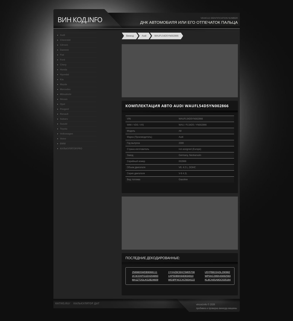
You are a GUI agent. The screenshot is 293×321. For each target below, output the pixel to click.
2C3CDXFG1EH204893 (145, 276)
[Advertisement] (179, 70)
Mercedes (65, 89)
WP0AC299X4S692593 (218, 276)
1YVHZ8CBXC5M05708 (181, 272)
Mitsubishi (65, 94)
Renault (64, 114)
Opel (62, 104)
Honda (63, 69)
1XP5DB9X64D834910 (180, 276)
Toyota (63, 128)
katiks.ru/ (62, 303)
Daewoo (64, 50)
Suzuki (63, 124)
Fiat (62, 55)
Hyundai (64, 74)
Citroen (64, 45)
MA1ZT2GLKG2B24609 (145, 279)
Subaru (64, 119)
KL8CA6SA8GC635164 (218, 279)
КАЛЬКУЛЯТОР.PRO (71, 148)
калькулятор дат (86, 303)
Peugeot (64, 109)
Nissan (63, 99)
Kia (62, 79)
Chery (63, 64)
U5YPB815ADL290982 (217, 272)
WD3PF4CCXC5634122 (181, 279)
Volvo (63, 138)
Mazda (63, 84)
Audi (62, 35)
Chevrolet (65, 40)
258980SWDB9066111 (144, 272)
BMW (63, 143)
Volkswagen (66, 133)
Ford (62, 59)
